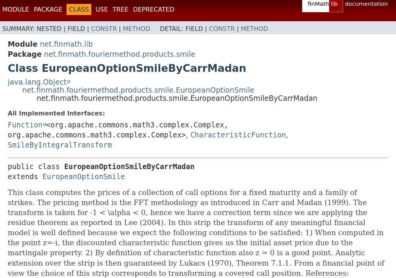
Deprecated (153, 9)
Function (25, 125)
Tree (120, 9)
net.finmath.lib (66, 44)
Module (15, 9)
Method (136, 28)
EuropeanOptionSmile (84, 177)
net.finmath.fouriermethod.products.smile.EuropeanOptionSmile (138, 90)
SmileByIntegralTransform (60, 145)
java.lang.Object (37, 82)
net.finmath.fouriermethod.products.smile (119, 54)
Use (102, 9)
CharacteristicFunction (238, 135)
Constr (104, 28)
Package (48, 9)
